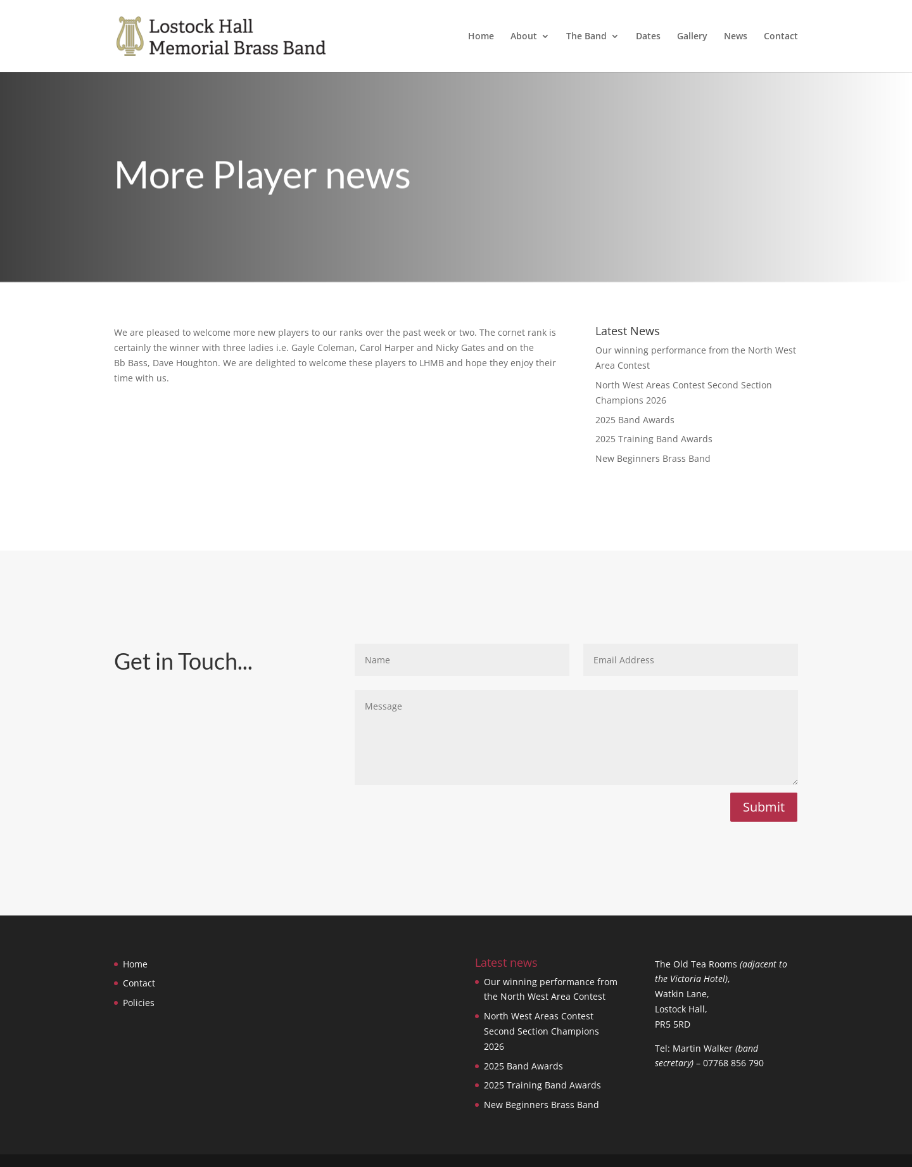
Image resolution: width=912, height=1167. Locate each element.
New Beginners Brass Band (653, 458)
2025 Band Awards (634, 420)
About (523, 37)
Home (481, 37)
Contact (781, 37)
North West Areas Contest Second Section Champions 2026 (541, 1031)
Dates (648, 37)
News (735, 37)
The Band (586, 37)
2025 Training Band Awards (653, 439)
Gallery (692, 37)
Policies (139, 1003)
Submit (764, 806)
